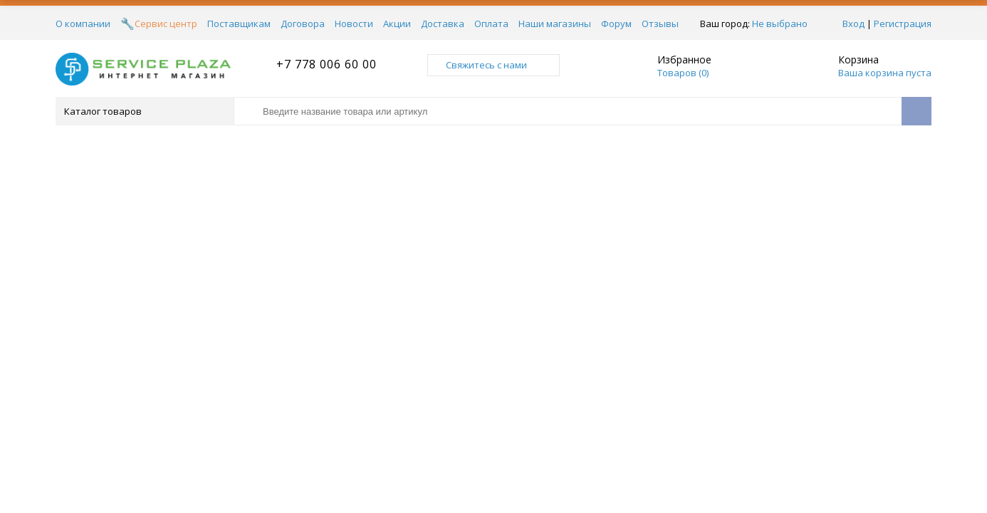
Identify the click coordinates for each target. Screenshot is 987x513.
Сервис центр (166, 23)
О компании (83, 23)
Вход (853, 23)
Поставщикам (239, 23)
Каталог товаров (143, 111)
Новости (354, 23)
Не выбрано (783, 23)
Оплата (491, 23)
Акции (397, 23)
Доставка (442, 23)
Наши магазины (554, 23)
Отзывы (660, 23)
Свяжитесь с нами (493, 64)
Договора (303, 23)
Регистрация (902, 23)
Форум (616, 23)
